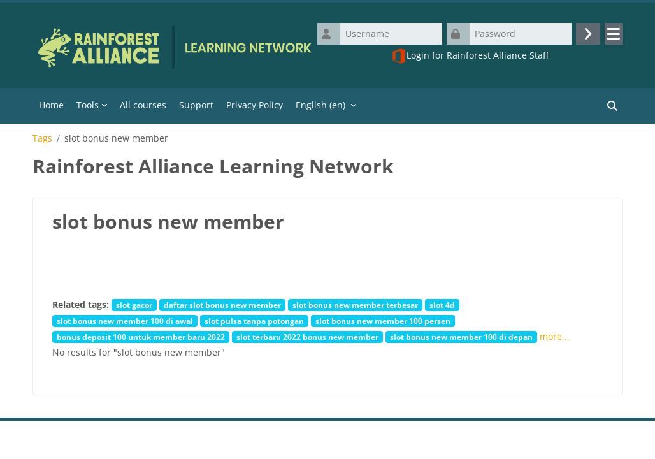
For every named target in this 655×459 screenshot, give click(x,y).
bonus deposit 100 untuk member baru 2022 (141, 337)
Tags (42, 138)
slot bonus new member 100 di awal (125, 321)
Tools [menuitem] (87, 105)
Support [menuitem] (196, 105)
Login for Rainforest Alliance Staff (470, 56)
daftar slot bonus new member (222, 305)
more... (555, 336)
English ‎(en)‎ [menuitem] (320, 105)
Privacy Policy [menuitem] (254, 105)
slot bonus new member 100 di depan (461, 337)
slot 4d (442, 305)
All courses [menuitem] (143, 105)
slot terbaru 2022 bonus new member (307, 337)
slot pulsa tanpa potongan (254, 321)
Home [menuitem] (51, 105)
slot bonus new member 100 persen (382, 321)
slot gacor (134, 305)
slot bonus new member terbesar (355, 305)
